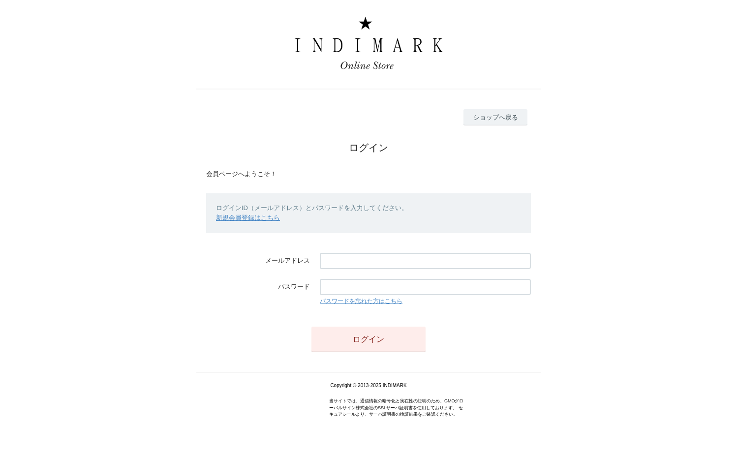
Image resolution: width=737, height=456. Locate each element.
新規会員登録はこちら (248, 217)
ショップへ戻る (495, 117)
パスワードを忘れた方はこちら (361, 301)
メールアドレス (287, 260)
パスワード (294, 286)
